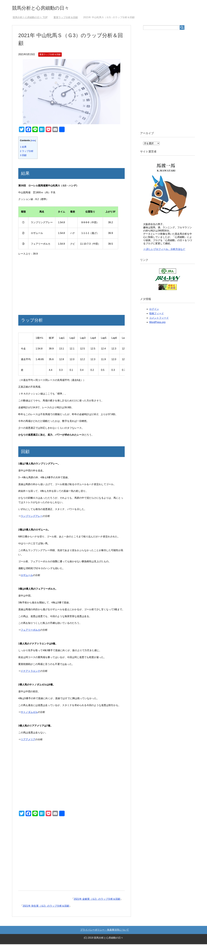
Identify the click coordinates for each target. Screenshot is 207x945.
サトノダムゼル (29, 713)
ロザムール (27, 576)
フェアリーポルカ (30, 630)
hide (33, 141)
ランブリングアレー (32, 517)
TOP (30, 18)
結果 (23, 147)
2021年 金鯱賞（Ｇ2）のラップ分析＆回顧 (97, 899)
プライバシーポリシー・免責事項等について (104, 930)
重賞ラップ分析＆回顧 (50, 55)
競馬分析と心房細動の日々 (45, 8)
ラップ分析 (26, 151)
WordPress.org (157, 323)
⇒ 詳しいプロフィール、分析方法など (164, 250)
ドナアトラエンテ (30, 671)
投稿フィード (156, 314)
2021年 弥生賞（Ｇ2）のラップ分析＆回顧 (46, 906)
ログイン (154, 309)
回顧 (23, 156)
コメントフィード (159, 318)
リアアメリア (28, 740)
